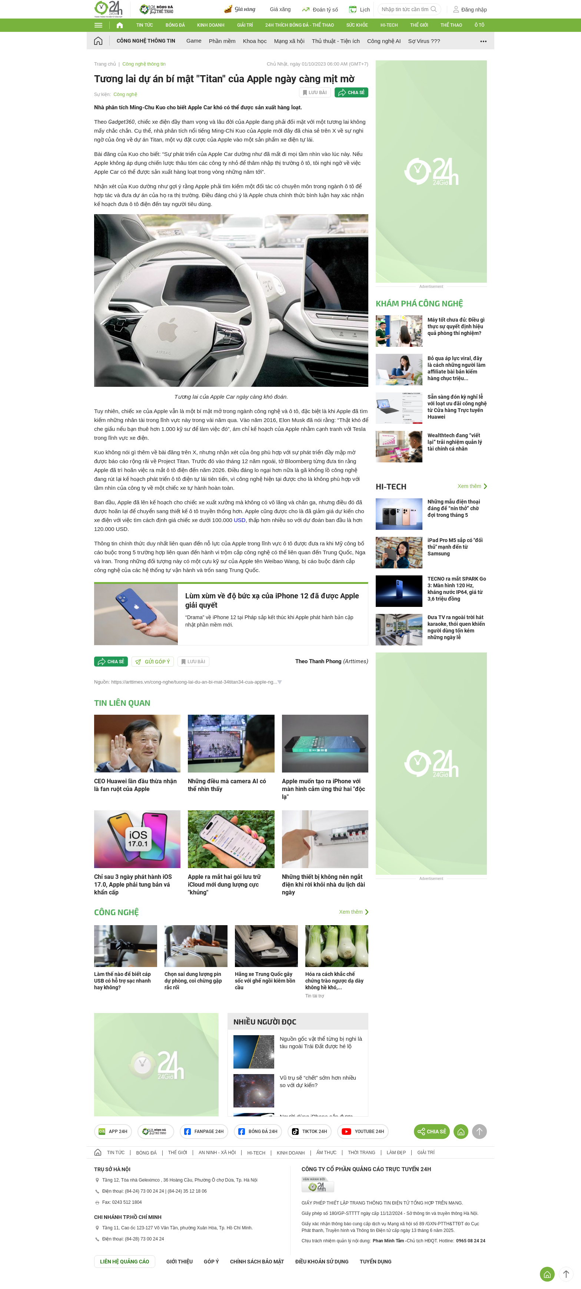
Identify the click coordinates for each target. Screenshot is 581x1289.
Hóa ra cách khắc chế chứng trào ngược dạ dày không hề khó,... (334, 980)
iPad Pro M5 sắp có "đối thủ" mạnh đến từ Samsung (455, 547)
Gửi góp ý (152, 662)
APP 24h (113, 1131)
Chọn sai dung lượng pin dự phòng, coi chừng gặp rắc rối (193, 980)
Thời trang (361, 1152)
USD (240, 520)
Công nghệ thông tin (146, 41)
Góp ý (211, 1262)
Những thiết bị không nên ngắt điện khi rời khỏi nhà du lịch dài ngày (323, 884)
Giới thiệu (179, 1262)
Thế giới (419, 25)
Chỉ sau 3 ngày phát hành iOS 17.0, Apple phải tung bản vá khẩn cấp (133, 884)
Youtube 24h (363, 1131)
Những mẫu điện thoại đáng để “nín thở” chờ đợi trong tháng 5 (454, 508)
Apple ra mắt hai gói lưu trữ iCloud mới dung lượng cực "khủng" (224, 884)
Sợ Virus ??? (424, 41)
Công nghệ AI (384, 41)
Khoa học (255, 41)
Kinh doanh (211, 25)
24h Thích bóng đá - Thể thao (299, 25)
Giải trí (245, 25)
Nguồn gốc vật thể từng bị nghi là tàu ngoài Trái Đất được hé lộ (321, 1042)
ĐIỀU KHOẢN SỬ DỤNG (322, 1262)
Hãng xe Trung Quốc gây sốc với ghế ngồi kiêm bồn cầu (265, 980)
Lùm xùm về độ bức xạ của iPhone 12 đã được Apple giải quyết (272, 600)
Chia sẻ (356, 92)
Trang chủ (105, 64)
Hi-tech (389, 25)
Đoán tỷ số (320, 9)
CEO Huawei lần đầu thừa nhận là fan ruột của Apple (135, 785)
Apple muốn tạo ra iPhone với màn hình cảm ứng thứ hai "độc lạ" (323, 789)
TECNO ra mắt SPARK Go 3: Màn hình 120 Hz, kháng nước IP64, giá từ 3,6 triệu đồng (457, 589)
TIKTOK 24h (309, 1131)
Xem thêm (351, 912)
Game (194, 40)
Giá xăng (280, 9)
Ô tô (479, 25)
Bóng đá (175, 25)
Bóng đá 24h (258, 1131)
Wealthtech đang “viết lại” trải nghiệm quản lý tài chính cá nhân (455, 442)
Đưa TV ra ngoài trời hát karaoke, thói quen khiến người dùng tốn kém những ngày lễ (456, 627)
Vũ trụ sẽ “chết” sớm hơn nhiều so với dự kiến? (318, 1081)
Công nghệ (125, 94)
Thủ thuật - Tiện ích (336, 41)
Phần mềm (222, 41)
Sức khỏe (357, 25)
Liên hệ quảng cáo (124, 1262)
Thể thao (451, 25)
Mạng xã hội (289, 41)
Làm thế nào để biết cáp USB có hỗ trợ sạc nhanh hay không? (122, 980)
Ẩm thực (326, 1152)
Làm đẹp (396, 1152)
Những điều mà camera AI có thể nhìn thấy (227, 785)
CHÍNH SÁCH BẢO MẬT (257, 1262)
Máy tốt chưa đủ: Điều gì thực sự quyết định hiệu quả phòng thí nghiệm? (456, 326)
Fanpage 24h (204, 1131)
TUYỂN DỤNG (376, 1262)
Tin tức (144, 25)
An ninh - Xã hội (217, 1152)
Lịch (359, 9)
